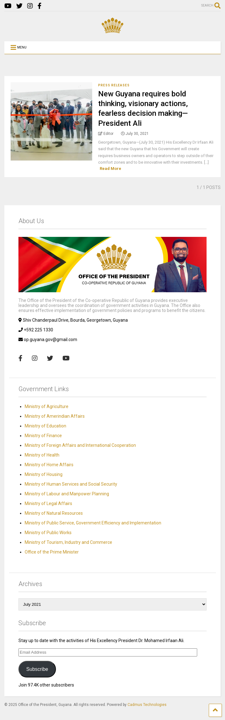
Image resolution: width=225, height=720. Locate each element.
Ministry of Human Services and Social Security (71, 484)
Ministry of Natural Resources (54, 513)
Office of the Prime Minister (52, 551)
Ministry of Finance (43, 435)
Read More (110, 168)
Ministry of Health (42, 454)
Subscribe (37, 669)
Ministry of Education (45, 425)
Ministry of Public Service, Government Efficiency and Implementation (93, 522)
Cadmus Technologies (147, 704)
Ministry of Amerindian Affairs (55, 416)
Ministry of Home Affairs (49, 464)
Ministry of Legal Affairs (48, 503)
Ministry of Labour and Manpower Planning (67, 493)
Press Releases (114, 85)
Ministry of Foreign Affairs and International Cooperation (80, 445)
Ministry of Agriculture (46, 406)
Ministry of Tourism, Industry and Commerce (68, 542)
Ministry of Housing (43, 474)
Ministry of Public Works (48, 532)
